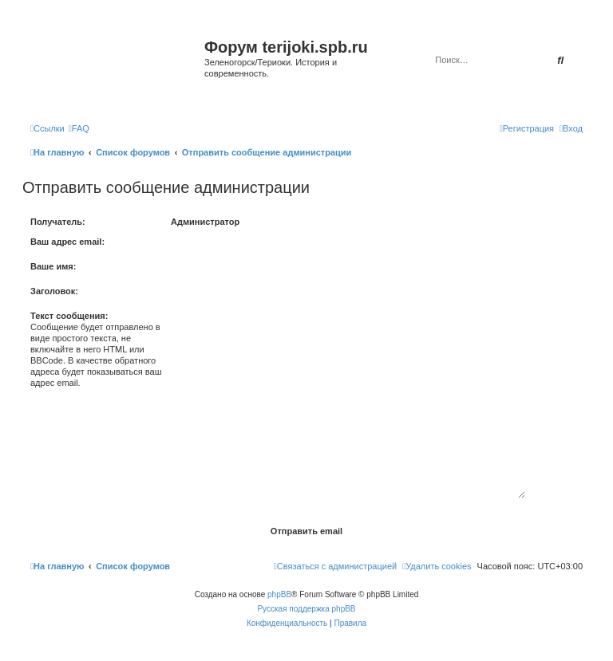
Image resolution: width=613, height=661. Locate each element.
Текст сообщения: (69, 316)
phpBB (279, 594)
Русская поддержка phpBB (306, 608)
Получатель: (57, 221)
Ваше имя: (53, 266)
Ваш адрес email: (67, 241)
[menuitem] (79, 128)
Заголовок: (54, 291)
